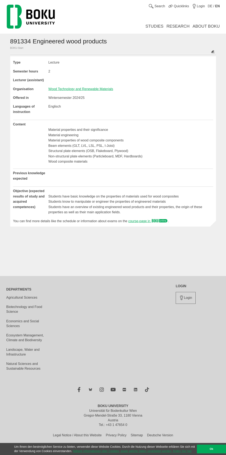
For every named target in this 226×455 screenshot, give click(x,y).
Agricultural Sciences (21, 297)
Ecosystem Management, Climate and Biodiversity (25, 338)
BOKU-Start (16, 48)
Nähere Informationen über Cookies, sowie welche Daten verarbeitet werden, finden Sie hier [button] (132, 451)
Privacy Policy (116, 435)
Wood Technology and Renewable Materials (80, 89)
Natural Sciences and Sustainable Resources (23, 366)
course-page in (148, 221)
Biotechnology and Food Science (24, 309)
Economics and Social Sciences (22, 323)
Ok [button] (211, 449)
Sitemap (137, 435)
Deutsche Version (160, 435)
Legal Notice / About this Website (77, 435)
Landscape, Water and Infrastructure (23, 352)
